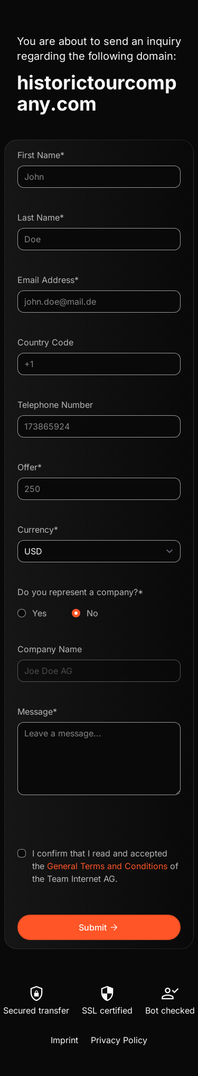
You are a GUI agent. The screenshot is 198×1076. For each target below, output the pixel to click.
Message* (37, 711)
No (92, 613)
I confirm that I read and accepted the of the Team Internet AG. (105, 866)
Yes (39, 613)
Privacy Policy (119, 1040)
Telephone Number (55, 404)
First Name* (40, 155)
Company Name (49, 649)
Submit (99, 927)
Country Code (45, 342)
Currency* (37, 529)
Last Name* (40, 217)
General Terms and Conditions (107, 866)
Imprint (64, 1040)
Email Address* (48, 280)
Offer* (29, 467)
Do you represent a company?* (99, 603)
